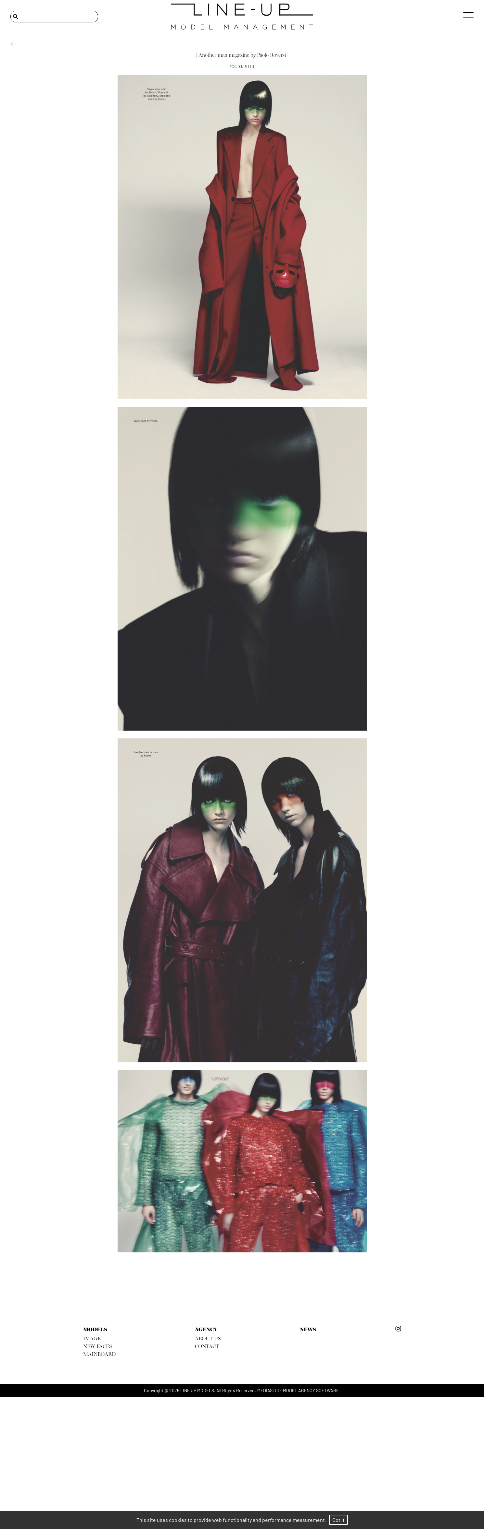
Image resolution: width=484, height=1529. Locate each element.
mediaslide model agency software (298, 1390)
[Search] (54, 16)
